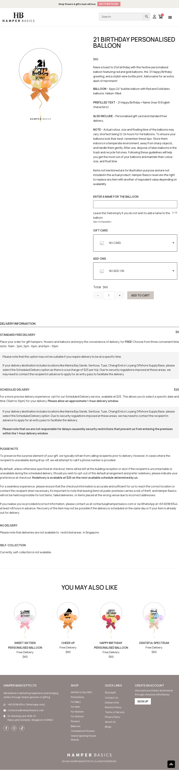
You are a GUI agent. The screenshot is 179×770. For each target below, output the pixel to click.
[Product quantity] (109, 295)
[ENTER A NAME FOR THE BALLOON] (135, 204)
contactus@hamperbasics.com (113, 504)
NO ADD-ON (116, 271)
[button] (170, 17)
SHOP (74, 686)
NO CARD (115, 243)
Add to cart (142, 295)
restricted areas (70, 533)
